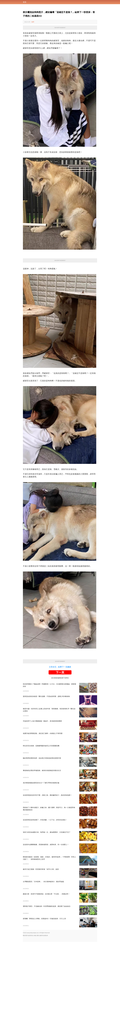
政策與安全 (31, 935)
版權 (40, 935)
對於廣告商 (45, 935)
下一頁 (60, 672)
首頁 (24, 2)
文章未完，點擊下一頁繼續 (60, 667)
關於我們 (25, 935)
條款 (35, 935)
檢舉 (33, 22)
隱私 (38, 935)
